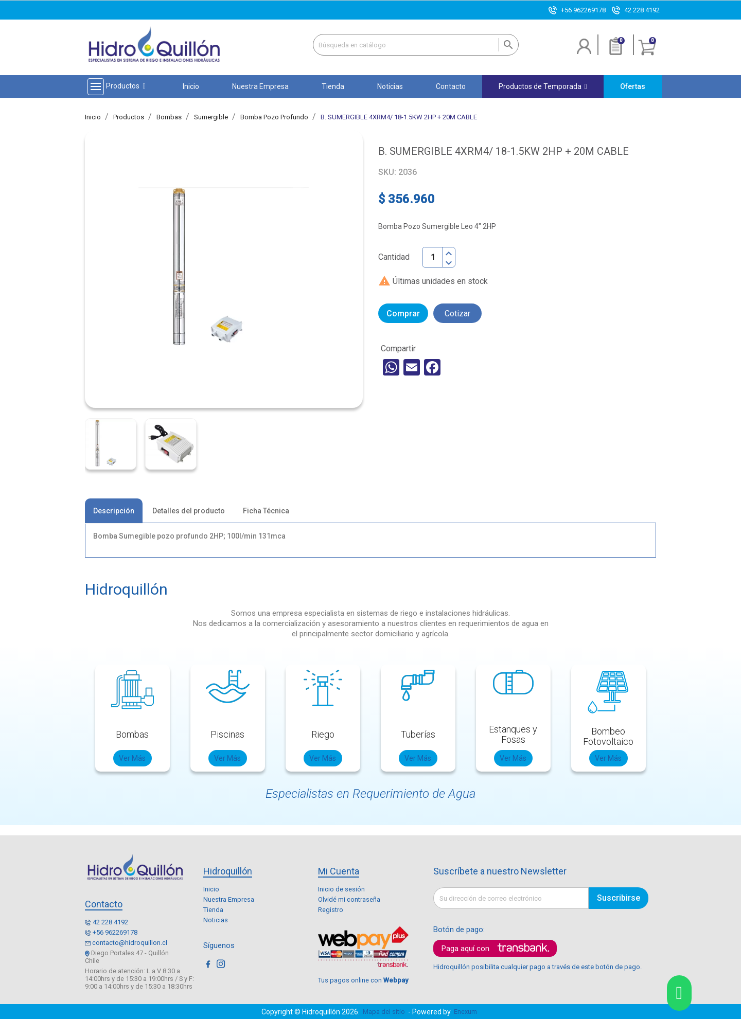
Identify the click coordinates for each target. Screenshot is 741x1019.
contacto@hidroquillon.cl (129, 942)
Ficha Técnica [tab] (266, 511)
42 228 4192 (642, 10)
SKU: (387, 172)
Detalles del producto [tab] (188, 511)
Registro (330, 910)
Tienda (213, 910)
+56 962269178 (583, 10)
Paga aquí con (465, 948)
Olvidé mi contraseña (349, 899)
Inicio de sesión (341, 889)
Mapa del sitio (384, 1011)
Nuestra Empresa (228, 899)
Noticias (215, 920)
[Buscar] (416, 45)
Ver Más (132, 758)
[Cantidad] (432, 257)
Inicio (211, 889)
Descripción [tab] (113, 511)
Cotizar (457, 313)
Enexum (467, 1011)
